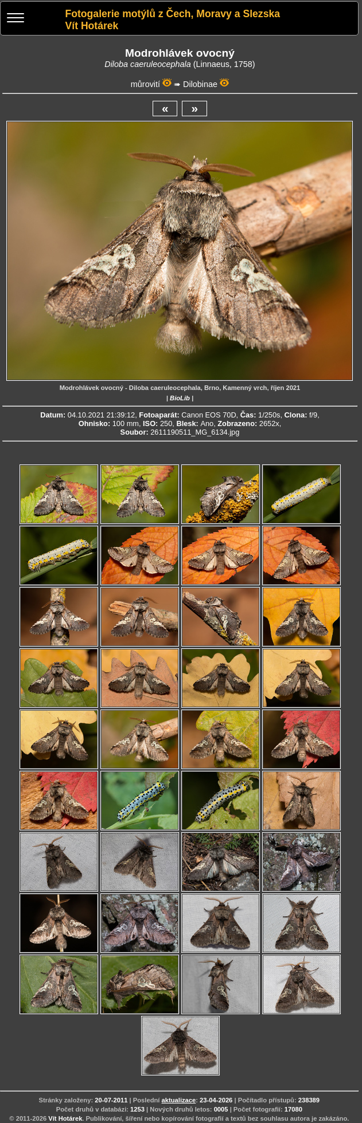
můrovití (145, 84)
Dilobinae (200, 84)
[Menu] (15, 19)
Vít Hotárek (65, 1118)
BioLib (180, 398)
